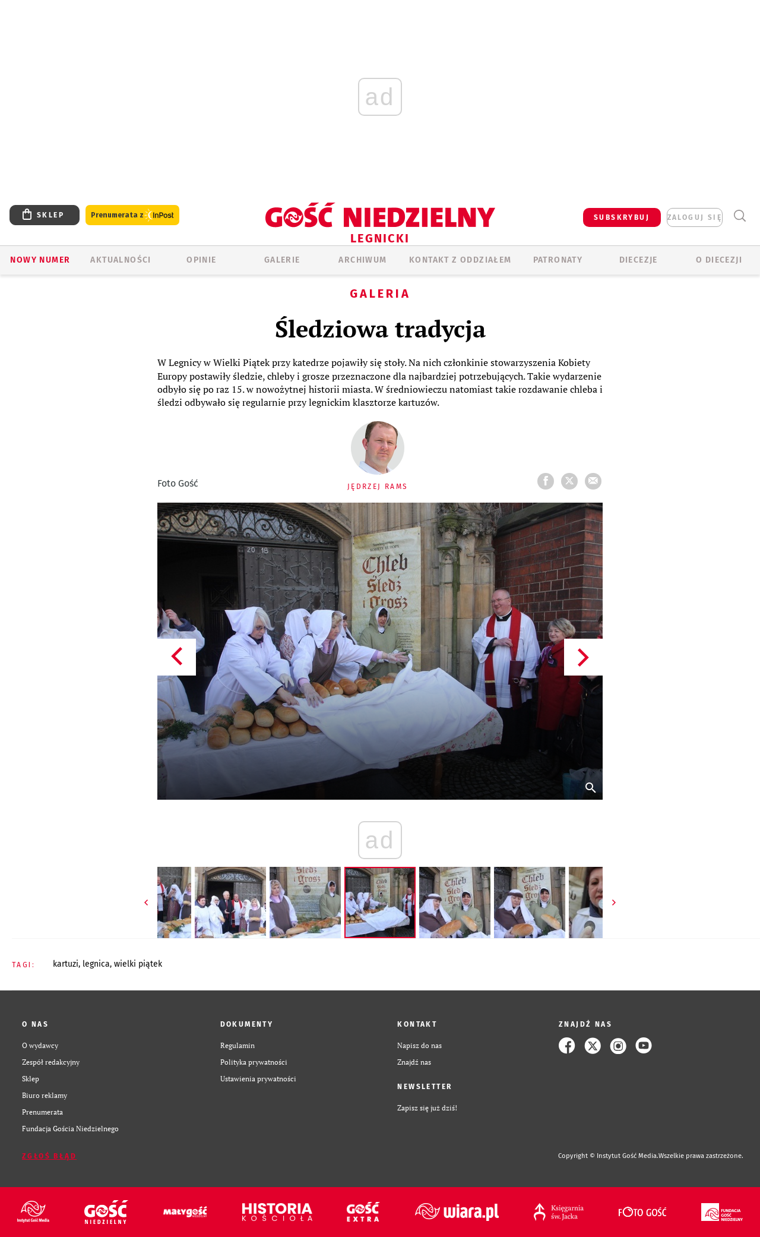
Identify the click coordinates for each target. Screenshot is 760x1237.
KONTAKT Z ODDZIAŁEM (460, 260)
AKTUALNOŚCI (120, 260)
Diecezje (638, 260)
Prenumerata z (132, 215)
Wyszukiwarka (739, 216)
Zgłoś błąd (49, 1156)
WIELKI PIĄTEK (138, 964)
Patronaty (558, 260)
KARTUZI (65, 964)
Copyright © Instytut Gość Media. (608, 1156)
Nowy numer (40, 260)
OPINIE (201, 260)
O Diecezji (719, 260)
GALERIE (282, 260)
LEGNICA (96, 964)
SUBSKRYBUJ (622, 217)
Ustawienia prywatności (258, 1078)
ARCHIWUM (362, 260)
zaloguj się (694, 217)
